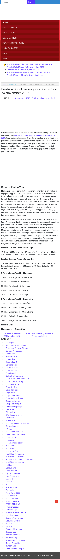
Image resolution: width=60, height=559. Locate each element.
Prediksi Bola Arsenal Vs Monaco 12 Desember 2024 (28, 72)
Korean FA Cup (12, 451)
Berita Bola (10, 353)
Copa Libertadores (13, 395)
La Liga (9, 465)
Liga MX (9, 479)
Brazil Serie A (13, 84)
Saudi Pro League (13, 515)
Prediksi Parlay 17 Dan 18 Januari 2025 (23, 69)
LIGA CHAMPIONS (10, 38)
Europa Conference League (17, 423)
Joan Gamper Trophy (14, 443)
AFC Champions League (16, 345)
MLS (7, 484)
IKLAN (5, 58)
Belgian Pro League (14, 351)
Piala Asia (10, 490)
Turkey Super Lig (13, 543)
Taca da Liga (11, 532)
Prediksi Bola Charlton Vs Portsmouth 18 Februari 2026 (30, 64)
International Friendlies (16, 434)
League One (11, 468)
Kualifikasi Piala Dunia (15, 456)
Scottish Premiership (14, 518)
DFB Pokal (10, 409)
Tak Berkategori (12, 537)
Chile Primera (11, 370)
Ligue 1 (9, 482)
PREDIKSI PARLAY (9, 27)
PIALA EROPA (11, 495)
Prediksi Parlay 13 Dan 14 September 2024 (25, 75)
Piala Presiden (12, 498)
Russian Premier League (16, 512)
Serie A (9, 523)
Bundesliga (10, 359)
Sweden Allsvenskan (14, 529)
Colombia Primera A (14, 376)
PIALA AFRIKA (11, 487)
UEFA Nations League (15, 548)
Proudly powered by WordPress (13, 555)
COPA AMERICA (12, 384)
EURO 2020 (10, 420)
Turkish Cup (11, 546)
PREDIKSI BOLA (8, 33)
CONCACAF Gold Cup (14, 381)
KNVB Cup (10, 448)
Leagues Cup (11, 470)
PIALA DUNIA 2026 (10, 48)
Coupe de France (13, 401)
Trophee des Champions (16, 540)
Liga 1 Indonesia (13, 473)
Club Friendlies (12, 373)
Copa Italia (10, 392)
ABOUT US (6, 53)
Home (4, 84)
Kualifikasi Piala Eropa (15, 462)
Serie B (9, 526)
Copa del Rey (11, 387)
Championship (12, 367)
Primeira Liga (11, 509)
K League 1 (10, 445)
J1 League (10, 440)
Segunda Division (13, 521)
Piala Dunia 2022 (13, 493)
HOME (5, 22)
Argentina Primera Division (17, 348)
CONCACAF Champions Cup (17, 379)
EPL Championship (14, 415)
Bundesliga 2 (11, 362)
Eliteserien (10, 412)
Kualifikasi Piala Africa (15, 454)
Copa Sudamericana (14, 398)
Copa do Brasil (12, 390)
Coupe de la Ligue (13, 404)
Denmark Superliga (14, 406)
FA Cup (9, 429)
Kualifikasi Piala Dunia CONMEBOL (20, 459)
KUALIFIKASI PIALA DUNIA (13, 43)
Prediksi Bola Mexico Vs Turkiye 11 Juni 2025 (25, 67)
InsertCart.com (47, 555)
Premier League (12, 507)
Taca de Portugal (13, 534)
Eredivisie (10, 417)
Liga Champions (12, 476)
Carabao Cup (11, 365)
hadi (53, 98)
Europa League (12, 426)
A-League (10, 342)
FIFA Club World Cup (14, 431)
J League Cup (11, 437)
